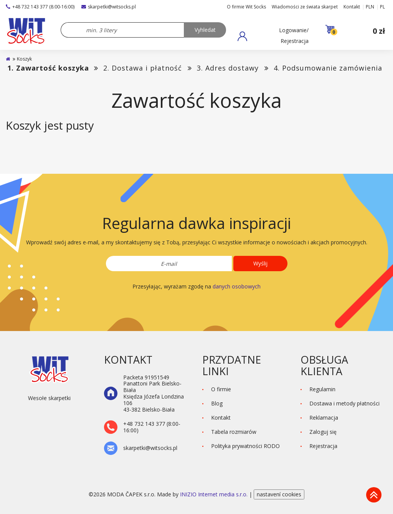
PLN (370, 6)
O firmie (221, 389)
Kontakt (351, 6)
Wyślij (260, 263)
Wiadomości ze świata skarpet (305, 6)
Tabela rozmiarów (233, 431)
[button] (273, 36)
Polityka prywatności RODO (245, 446)
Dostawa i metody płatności (344, 403)
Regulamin (322, 389)
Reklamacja (323, 417)
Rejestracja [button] (323, 446)
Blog (217, 403)
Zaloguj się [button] (323, 431)
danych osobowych (237, 286)
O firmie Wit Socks (246, 6)
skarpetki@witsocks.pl (108, 6)
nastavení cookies (279, 494)
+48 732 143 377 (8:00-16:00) (40, 6)
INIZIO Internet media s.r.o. (214, 494)
